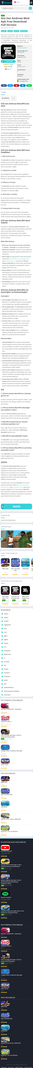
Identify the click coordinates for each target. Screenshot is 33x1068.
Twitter (10, 85)
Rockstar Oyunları (22, 47)
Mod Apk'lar (24, 31)
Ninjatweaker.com (10, 261)
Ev (6, 15)
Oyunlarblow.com (15, 259)
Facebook (4, 85)
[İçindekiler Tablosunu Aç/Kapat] (12, 98)
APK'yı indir (7, 61)
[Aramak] (16, 8)
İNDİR (10, 506)
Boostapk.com (25, 259)
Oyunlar (16, 31)
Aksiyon (10, 15)
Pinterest (16, 85)
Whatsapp (29, 85)
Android (10, 31)
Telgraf (23, 85)
